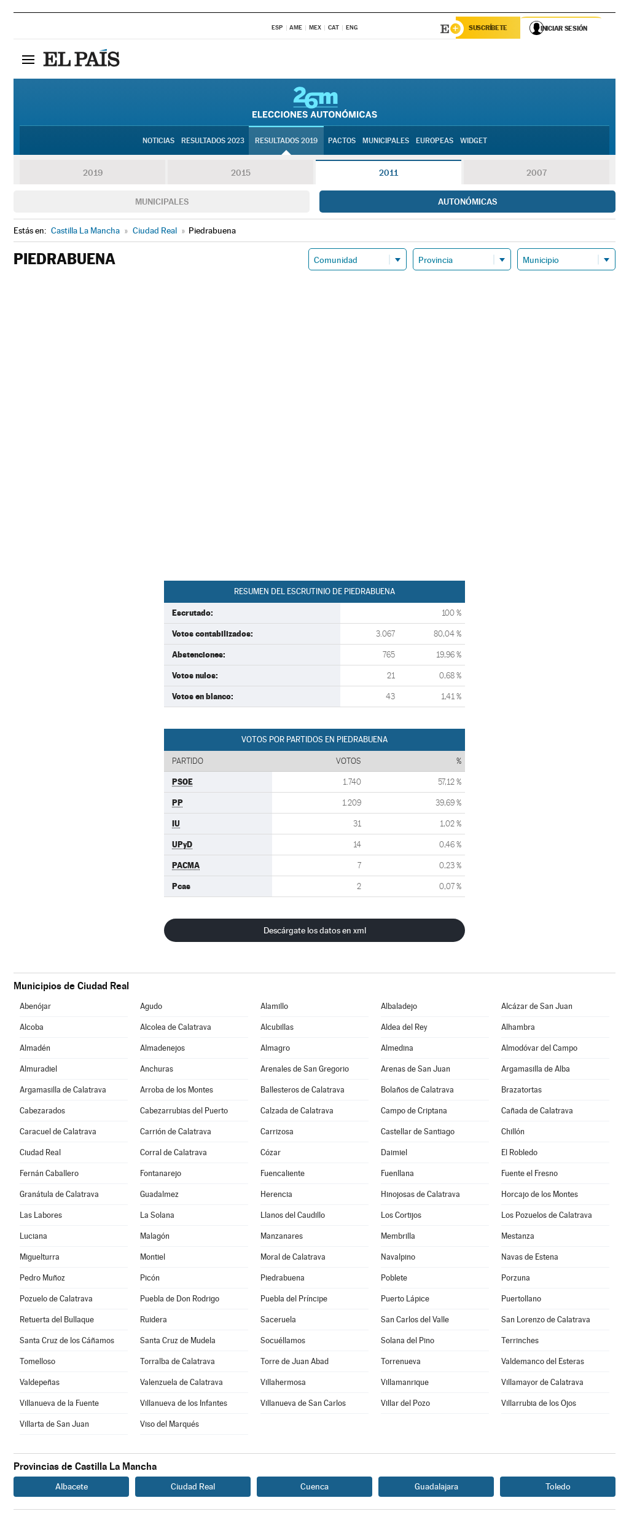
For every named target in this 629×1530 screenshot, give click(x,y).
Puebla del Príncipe (293, 1300)
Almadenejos (162, 1049)
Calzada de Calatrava (297, 1112)
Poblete (394, 1279)
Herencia (276, 1196)
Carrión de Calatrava (175, 1133)
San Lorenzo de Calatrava (545, 1321)
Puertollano (521, 1300)
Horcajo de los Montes (539, 1196)
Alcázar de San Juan (536, 1008)
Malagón (155, 1237)
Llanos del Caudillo (292, 1217)
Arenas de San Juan (415, 1070)
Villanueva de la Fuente (59, 1405)
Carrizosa (277, 1133)
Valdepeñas (40, 1384)
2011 (388, 174)
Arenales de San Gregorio (304, 1070)
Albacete (71, 1488)
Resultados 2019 (286, 142)
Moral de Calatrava (293, 1258)
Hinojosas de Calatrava (420, 1196)
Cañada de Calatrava (537, 1112)
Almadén (35, 1049)
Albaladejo (399, 1008)
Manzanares (281, 1237)
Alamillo (274, 1008)
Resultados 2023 (212, 142)
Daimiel (394, 1154)
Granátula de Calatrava (59, 1196)
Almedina (397, 1049)
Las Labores (41, 1217)
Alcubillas (277, 1029)
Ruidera (153, 1321)
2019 (93, 174)
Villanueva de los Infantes (183, 1405)
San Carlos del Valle (415, 1321)
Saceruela (278, 1321)
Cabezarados (42, 1112)
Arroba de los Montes (176, 1091)
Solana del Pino (407, 1342)
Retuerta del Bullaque (57, 1321)
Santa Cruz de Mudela (178, 1342)
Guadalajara (436, 1488)
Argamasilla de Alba (535, 1070)
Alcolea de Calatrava (175, 1029)
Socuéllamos (282, 1342)
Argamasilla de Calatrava (63, 1091)
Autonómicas (467, 203)
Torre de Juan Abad (294, 1363)
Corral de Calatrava (173, 1154)
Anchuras (156, 1070)
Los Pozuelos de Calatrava (546, 1217)
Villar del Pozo (405, 1405)
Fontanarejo (160, 1175)
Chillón (513, 1133)
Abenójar (35, 1008)
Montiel (152, 1258)
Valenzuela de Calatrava (181, 1384)
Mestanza (517, 1237)
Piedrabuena (282, 1279)
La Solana (157, 1217)
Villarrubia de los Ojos (538, 1405)
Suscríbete (490, 29)
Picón (150, 1279)
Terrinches (520, 1342)
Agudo (151, 1008)
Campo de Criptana (414, 1112)
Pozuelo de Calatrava (56, 1300)
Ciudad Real (40, 1154)
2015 (241, 174)
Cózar (270, 1154)
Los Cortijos (401, 1217)
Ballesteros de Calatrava (302, 1091)
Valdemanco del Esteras (542, 1363)
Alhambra (518, 1029)
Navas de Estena (529, 1258)
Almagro (275, 1049)
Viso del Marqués (169, 1425)
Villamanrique (405, 1384)
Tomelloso (37, 1363)
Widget (473, 142)
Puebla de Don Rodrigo (179, 1300)
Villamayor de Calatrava (542, 1384)
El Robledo (519, 1154)
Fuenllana (397, 1175)
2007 (536, 174)
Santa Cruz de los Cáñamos (67, 1342)
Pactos (342, 142)
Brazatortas (521, 1091)
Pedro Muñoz (42, 1279)
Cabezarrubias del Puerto (184, 1112)
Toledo (558, 1488)
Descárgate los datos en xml (315, 932)
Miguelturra (40, 1258)
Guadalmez (159, 1196)
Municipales (162, 203)
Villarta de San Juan (54, 1425)
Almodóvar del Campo (539, 1049)
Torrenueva (401, 1363)
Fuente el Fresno (529, 1175)
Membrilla (398, 1237)
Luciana (33, 1237)
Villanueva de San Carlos (303, 1405)
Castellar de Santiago (418, 1133)
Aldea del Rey (404, 1029)
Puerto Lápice (405, 1300)
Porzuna (515, 1279)
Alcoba (32, 1029)
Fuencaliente (282, 1175)
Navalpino (398, 1258)
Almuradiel (38, 1070)
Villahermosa (283, 1384)
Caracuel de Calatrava (58, 1133)
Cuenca (314, 1488)
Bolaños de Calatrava (417, 1091)
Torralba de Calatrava (177, 1363)
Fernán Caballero (49, 1175)
